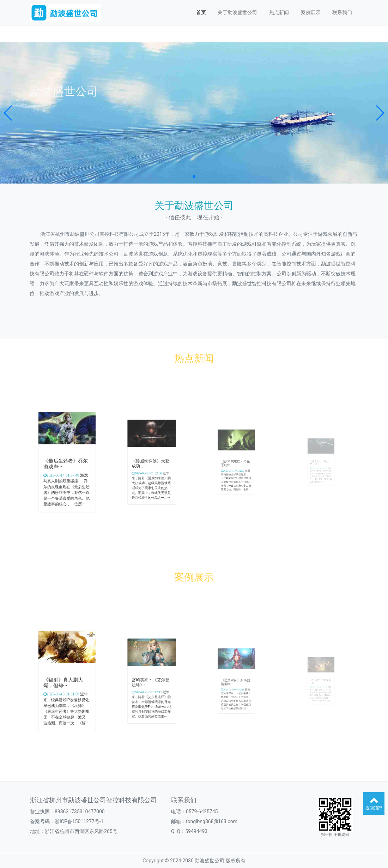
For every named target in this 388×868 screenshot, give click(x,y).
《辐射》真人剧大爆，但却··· (64, 682)
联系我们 (342, 12)
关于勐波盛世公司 (237, 12)
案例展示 (311, 12)
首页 (201, 12)
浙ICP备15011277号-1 (79, 821)
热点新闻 (279, 12)
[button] (8, 113)
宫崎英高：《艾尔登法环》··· (151, 681)
